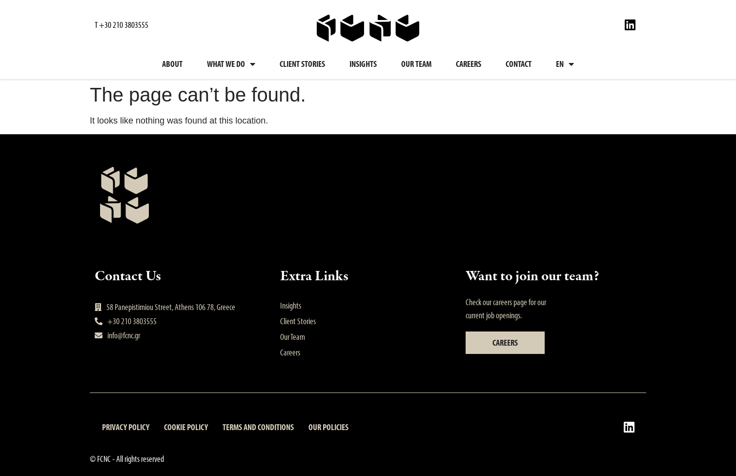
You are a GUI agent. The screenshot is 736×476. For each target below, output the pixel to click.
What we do (231, 64)
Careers (468, 63)
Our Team (416, 63)
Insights (363, 63)
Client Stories (302, 63)
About (172, 63)
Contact (519, 63)
